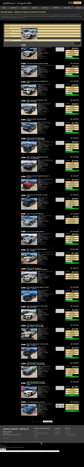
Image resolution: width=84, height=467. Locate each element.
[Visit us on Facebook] (69, 3)
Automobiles (57, 432)
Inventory (14, 7)
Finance (24, 7)
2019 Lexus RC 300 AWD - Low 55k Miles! (34, 195)
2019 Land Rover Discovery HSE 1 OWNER (34, 119)
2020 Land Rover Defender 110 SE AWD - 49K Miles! (34, 100)
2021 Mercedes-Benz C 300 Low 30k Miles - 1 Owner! (34, 344)
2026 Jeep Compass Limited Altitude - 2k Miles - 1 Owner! (35, 45)
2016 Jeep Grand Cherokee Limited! (34, 63)
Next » (50, 421)
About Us (45, 7)
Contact (67, 432)
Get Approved (77, 2)
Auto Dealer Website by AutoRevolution (37, 441)
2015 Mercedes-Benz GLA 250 (33, 402)
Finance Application (72, 35)
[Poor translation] (4, 449)
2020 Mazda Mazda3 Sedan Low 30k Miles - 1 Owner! (35, 287)
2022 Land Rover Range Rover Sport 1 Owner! (35, 176)
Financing (36, 430)
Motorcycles (57, 433)
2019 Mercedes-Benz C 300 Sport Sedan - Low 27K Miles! (32, 325)
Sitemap (27, 441)
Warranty (34, 7)
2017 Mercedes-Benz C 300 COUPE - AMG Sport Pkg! (34, 306)
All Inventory (58, 430)
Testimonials (67, 7)
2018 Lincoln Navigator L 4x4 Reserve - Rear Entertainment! (34, 269)
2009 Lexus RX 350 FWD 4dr (32, 213)
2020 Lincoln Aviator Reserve (32, 231)
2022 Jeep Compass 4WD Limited (33, 26)
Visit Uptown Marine (69, 433)
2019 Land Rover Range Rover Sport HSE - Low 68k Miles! (34, 157)
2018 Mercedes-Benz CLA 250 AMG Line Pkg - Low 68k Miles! (33, 363)
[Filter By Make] (10, 28)
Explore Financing (69, 37)
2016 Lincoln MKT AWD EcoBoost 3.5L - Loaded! (34, 250)
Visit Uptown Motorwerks (70, 435)
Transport (56, 7)
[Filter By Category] (10, 26)
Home (4, 7)
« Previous (45, 421)
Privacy (23, 441)
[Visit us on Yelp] (72, 3)
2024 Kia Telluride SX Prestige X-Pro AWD (34, 82)
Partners (79, 7)
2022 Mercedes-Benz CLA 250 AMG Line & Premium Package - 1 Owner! (34, 383)
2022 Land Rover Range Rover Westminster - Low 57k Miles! (33, 138)
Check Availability (72, 33)
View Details (72, 31)
